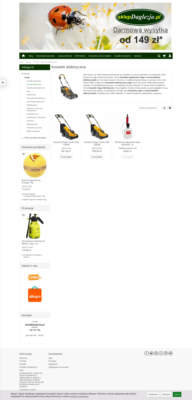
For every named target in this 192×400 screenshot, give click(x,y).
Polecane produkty (33, 147)
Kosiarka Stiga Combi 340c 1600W (97, 143)
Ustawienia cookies (27, 389)
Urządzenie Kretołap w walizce (32, 256)
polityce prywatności (79, 396)
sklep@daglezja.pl (35, 324)
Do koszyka (66, 157)
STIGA (27, 77)
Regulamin (52, 364)
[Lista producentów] (149, 108)
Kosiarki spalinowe (34, 81)
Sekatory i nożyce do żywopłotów (34, 109)
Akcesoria (30, 121)
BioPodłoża (80, 55)
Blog (31, 55)
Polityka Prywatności (28, 367)
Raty (21, 370)
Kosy (28, 91)
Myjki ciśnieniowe (33, 131)
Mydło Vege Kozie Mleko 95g (34, 199)
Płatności (23, 358)
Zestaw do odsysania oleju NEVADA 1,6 (127, 143)
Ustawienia (153, 394)
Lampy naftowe (65, 55)
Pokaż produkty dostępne (34, 137)
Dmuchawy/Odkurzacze (36, 101)
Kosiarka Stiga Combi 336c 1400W (66, 143)
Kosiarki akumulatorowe (36, 88)
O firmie (22, 361)
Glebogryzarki (32, 124)
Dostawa (52, 361)
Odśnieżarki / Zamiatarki (36, 117)
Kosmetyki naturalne (45, 55)
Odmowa (166, 394)
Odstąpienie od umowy (58, 367)
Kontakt (22, 364)
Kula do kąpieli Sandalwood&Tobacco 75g (34, 195)
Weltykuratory (32, 105)
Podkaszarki (31, 95)
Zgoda (177, 394)
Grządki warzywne (122, 55)
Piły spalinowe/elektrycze (36, 98)
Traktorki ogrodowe (34, 128)
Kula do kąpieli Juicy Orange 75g (31, 181)
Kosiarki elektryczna (34, 84)
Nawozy (137, 55)
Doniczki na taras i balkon (100, 55)
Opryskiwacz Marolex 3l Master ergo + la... (33, 242)
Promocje (27, 208)
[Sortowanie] (164, 108)
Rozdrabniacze (32, 114)
